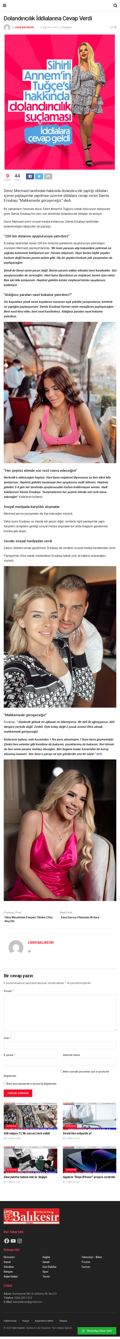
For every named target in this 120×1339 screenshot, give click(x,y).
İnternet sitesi (71, 1057)
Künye (25, 1323)
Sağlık (46, 1259)
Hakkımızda (10, 1323)
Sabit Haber (11, 1278)
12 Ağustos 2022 (49, 27)
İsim (7, 1040)
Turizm (85, 1269)
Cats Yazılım (18, 1330)
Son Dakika (49, 1269)
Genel (7, 1264)
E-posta (10, 1057)
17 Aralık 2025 (12, 1141)
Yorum (9, 993)
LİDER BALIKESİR (24, 27)
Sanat (46, 1264)
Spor (45, 1274)
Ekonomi (9, 1259)
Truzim (85, 1264)
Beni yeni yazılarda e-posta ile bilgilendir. (32, 1086)
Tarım (46, 1278)
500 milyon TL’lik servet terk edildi (27, 1136)
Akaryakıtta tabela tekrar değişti (25, 1179)
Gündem (67, 27)
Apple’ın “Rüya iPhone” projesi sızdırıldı (89, 1179)
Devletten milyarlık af (77, 1136)
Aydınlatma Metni (44, 1323)
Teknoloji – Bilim (91, 1259)
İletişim (8, 1274)
